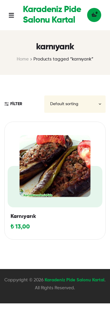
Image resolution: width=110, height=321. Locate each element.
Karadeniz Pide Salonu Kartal (74, 280)
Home (23, 59)
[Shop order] (75, 104)
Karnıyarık (23, 216)
